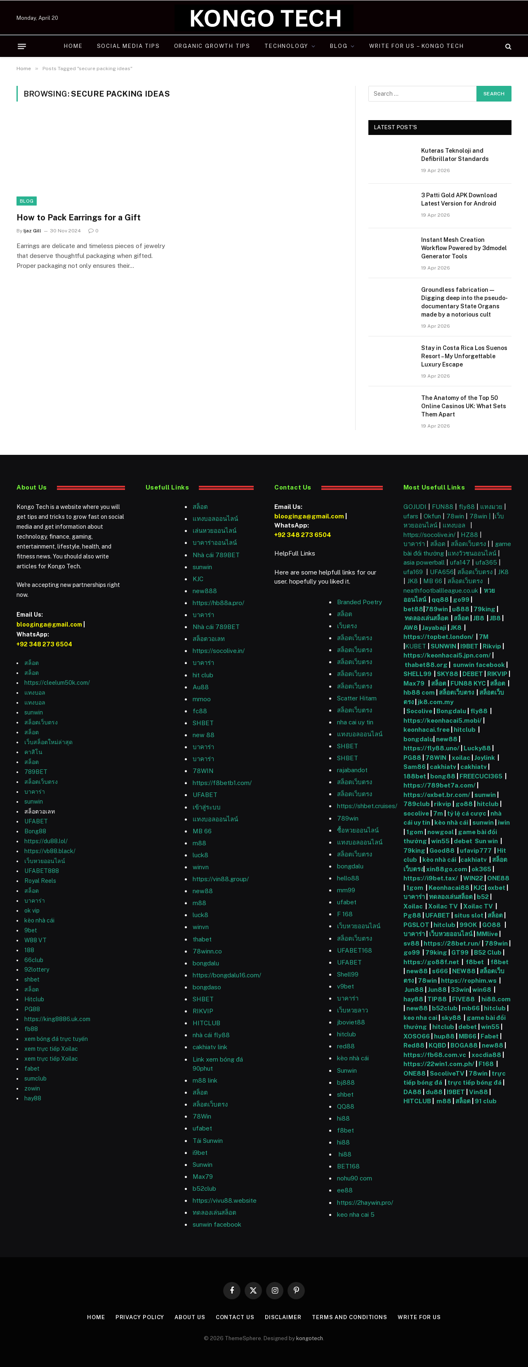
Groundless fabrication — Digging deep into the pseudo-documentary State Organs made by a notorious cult (464, 302)
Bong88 (35, 831)
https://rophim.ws (469, 980)
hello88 (348, 878)
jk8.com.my (435, 701)
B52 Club (487, 952)
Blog (338, 46)
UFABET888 (41, 871)
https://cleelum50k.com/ (57, 682)
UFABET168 (354, 950)
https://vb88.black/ (49, 851)
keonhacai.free (426, 729)
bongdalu (206, 963)
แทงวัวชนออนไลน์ (473, 553)
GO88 (492, 924)
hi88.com (496, 999)
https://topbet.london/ (438, 636)
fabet (32, 1068)
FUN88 (442, 506)
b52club (204, 1188)
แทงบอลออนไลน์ (215, 518)
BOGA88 (464, 1045)
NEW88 (464, 970)
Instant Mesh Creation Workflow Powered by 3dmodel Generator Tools (464, 248)
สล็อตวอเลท (209, 638)
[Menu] (22, 46)
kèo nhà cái (39, 920)
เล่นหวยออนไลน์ (214, 530)
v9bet (345, 986)
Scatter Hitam (357, 698)
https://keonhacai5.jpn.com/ (447, 655)
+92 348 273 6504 (44, 644)
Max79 (203, 1176)
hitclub (465, 729)
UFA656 (442, 571)
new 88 (203, 734)
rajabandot (352, 769)
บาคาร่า (34, 791)
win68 (482, 989)
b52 (483, 896)
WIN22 (473, 878)
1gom (414, 831)
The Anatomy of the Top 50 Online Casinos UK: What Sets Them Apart (463, 406)
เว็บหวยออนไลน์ (44, 861)
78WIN (203, 770)
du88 (435, 1091)
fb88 (31, 1029)
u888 (461, 609)
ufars (410, 516)
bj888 (346, 1082)
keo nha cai (420, 1017)
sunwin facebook (217, 1224)
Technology (286, 46)
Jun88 (414, 989)
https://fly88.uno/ (431, 748)
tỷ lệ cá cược (466, 813)
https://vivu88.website (225, 1200)
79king (484, 609)
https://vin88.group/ (221, 878)
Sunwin (347, 1070)
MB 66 (202, 831)
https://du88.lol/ (46, 841)
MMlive (487, 933)
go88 (464, 803)
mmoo (202, 698)
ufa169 (413, 571)
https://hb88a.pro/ (218, 602)
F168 (486, 1063)
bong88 (442, 776)
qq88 (440, 599)
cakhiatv (443, 766)
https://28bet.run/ (453, 943)
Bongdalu (451, 710)
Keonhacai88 (449, 887)
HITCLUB (206, 1022)
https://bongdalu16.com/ (227, 975)
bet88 (413, 609)
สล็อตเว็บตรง (41, 722)
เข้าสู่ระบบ (207, 807)
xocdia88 (486, 1054)
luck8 (200, 855)
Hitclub (34, 999)
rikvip (442, 803)
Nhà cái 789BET (216, 554)
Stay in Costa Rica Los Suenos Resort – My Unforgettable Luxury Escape (464, 356)
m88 (199, 843)
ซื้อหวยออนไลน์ (358, 830)
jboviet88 (351, 1022)
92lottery (36, 969)
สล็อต (31, 663)
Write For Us (419, 1317)
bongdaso (207, 987)
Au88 (201, 687)
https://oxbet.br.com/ (436, 794)
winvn (201, 866)
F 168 (345, 914)
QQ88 (345, 1106)
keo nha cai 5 (356, 1214)
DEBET (472, 673)
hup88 (444, 1036)
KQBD (438, 1045)
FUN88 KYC (468, 683)
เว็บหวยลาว (352, 1010)
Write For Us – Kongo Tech (416, 46)
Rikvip (492, 646)
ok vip (32, 910)
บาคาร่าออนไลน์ (215, 542)
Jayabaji (434, 627)
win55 (440, 840)
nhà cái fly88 (211, 1034)
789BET (35, 772)
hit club (203, 675)
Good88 (442, 850)
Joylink (484, 757)
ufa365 (487, 562)
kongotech (309, 1338)
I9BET (469, 646)
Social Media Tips (128, 46)
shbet (32, 979)
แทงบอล (34, 692)
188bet (414, 776)
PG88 (32, 1009)
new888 (205, 590)
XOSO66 (416, 1036)
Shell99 (347, 974)
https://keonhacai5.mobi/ (442, 720)
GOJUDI (415, 506)
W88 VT (35, 940)
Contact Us (235, 1317)
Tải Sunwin (208, 1140)
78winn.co (207, 951)
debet (464, 840)
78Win (202, 1116)
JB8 (478, 618)
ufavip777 (476, 850)
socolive (416, 813)
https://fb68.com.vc (434, 1054)
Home (73, 46)
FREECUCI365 (481, 776)
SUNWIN (443, 646)
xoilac (461, 757)
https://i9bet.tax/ (430, 878)
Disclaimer (283, 1317)
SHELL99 (417, 673)
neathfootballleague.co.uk (441, 590)
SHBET (203, 722)
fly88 (467, 506)
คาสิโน (33, 752)
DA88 (413, 1091)
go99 (461, 599)
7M (483, 636)
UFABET (36, 821)
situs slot (468, 915)
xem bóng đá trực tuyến (56, 1039)
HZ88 (469, 534)
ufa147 (460, 562)
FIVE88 (464, 999)
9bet (30, 930)
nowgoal (440, 831)
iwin (504, 822)
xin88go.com (447, 869)
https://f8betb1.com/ (222, 782)
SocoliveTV (447, 1073)
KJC (198, 578)
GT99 (460, 952)
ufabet (202, 1128)
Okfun (432, 516)
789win (347, 818)
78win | (481, 516)
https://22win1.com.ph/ (438, 1063)
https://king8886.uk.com (57, 1019)
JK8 (503, 571)
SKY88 (447, 673)
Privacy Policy (140, 1317)
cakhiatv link (210, 1046)
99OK (469, 924)
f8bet (345, 1130)
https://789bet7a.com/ (439, 785)
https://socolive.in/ (219, 650)
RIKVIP (203, 1011)
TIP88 (438, 999)
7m (438, 813)
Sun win (486, 840)
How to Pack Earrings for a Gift (78, 217)
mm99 (346, 890)
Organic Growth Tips (212, 46)
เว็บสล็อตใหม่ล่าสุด (48, 742)
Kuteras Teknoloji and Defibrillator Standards (455, 154)
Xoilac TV (442, 906)
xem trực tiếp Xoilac (51, 1048)
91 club (486, 1100)
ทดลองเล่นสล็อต (214, 1212)
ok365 (481, 869)
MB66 (468, 1036)
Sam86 (414, 766)
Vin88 (478, 1091)
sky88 (451, 1017)
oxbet (496, 887)
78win (455, 516)
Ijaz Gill (32, 231)
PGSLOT (417, 924)
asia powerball (424, 562)
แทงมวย (491, 506)
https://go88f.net (431, 961)
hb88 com (419, 692)
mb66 (471, 1008)
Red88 (413, 1045)
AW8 (411, 627)
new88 (203, 890)
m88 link (205, 1080)
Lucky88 (477, 748)
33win (460, 989)
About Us (189, 1317)
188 (29, 950)
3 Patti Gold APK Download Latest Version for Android (459, 199)
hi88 (343, 1118)
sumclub (35, 1078)
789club (416, 803)
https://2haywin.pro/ (365, 1202)
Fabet (490, 1036)
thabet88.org (426, 664)
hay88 (32, 1098)
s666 (440, 970)
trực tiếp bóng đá (475, 1082)
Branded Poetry (359, 601)
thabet (202, 939)
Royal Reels (40, 880)
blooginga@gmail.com (49, 624)
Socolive (419, 710)
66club (33, 960)
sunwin (33, 712)
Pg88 (412, 915)
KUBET (415, 646)
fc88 (200, 710)
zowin (32, 1088)
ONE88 (498, 878)
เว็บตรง (347, 625)
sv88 (411, 943)
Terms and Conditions (349, 1317)
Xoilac (414, 906)
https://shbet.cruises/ (367, 805)
